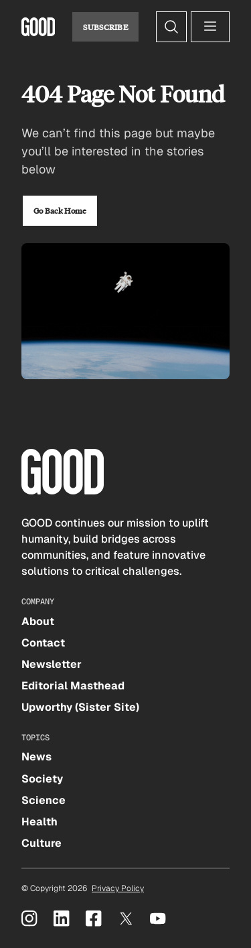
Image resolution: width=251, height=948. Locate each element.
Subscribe (105, 26)
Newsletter (51, 664)
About (37, 621)
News (36, 757)
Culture (41, 843)
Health (39, 822)
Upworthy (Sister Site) (80, 707)
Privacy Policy (118, 888)
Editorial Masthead (72, 686)
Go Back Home (59, 210)
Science (43, 800)
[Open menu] (210, 26)
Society (42, 779)
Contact (43, 643)
